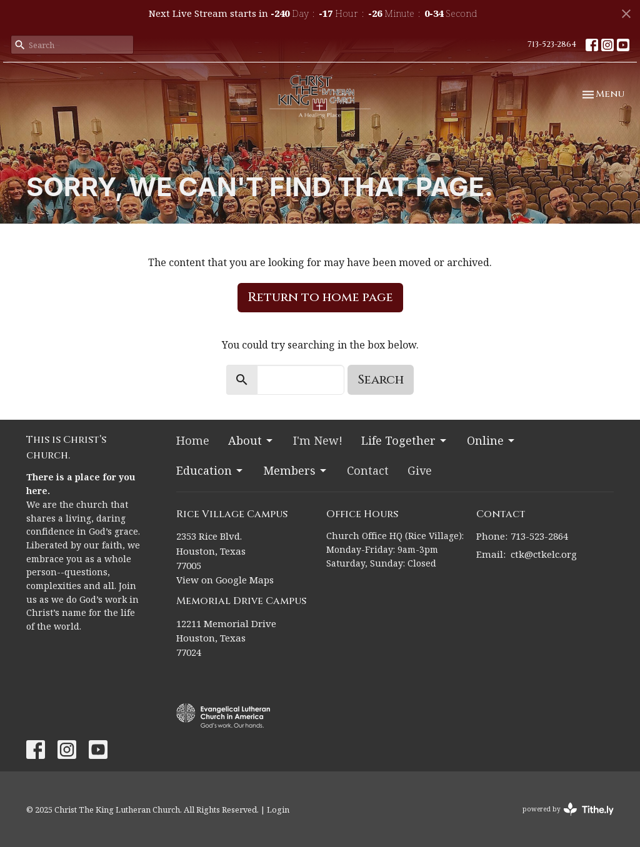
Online (491, 440)
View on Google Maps (225, 579)
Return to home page (320, 297)
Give (420, 470)
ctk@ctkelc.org (544, 554)
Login (278, 809)
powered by (568, 809)
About (251, 440)
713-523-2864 (552, 44)
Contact (368, 470)
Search (381, 379)
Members (295, 470)
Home (192, 440)
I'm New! (317, 440)
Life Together (404, 440)
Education (210, 470)
